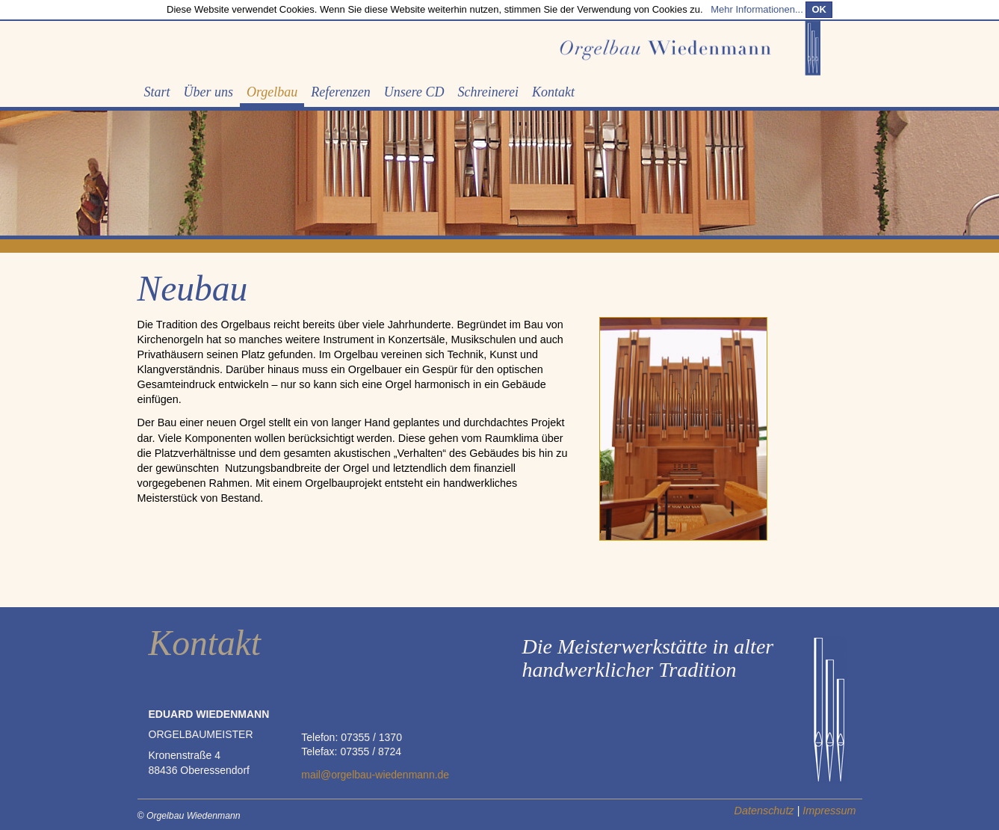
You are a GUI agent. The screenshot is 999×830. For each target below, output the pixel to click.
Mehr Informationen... (757, 9)
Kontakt (553, 91)
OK (818, 9)
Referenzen (340, 91)
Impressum (829, 811)
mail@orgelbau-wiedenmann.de (375, 775)
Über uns (209, 91)
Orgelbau (272, 91)
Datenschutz (764, 811)
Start (157, 91)
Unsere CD (414, 91)
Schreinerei (488, 91)
